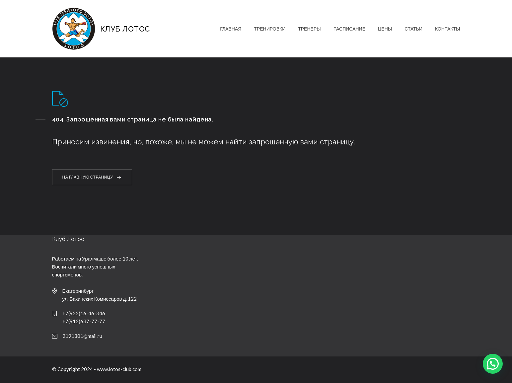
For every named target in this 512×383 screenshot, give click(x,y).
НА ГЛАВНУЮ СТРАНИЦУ (87, 177)
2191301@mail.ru (82, 336)
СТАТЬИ (413, 29)
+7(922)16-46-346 (83, 313)
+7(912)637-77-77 (83, 321)
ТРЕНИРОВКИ (269, 29)
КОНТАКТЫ (447, 29)
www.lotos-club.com (119, 369)
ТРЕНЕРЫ (309, 29)
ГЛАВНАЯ (230, 29)
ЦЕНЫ (385, 29)
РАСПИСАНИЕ (349, 29)
